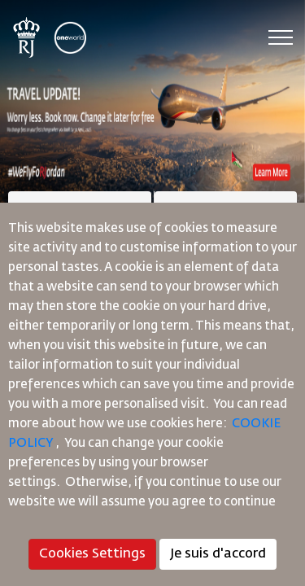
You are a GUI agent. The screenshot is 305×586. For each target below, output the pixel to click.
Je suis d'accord (218, 554)
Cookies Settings (92, 554)
